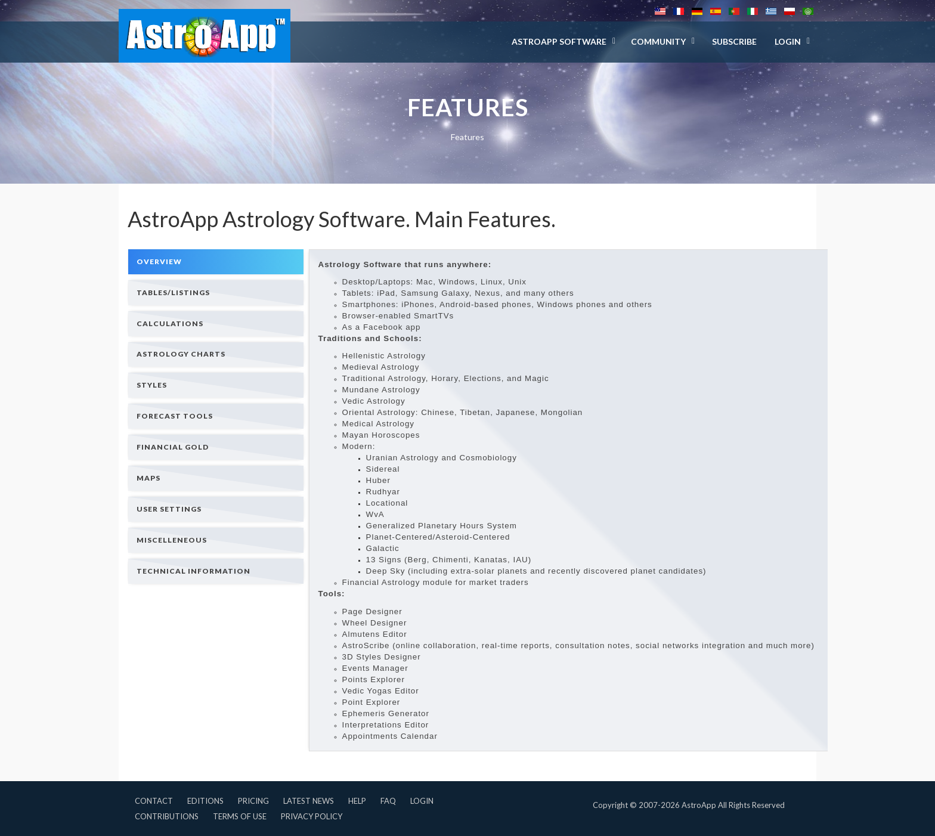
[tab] (215, 261)
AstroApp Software (559, 41)
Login (422, 801)
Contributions (167, 816)
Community (658, 41)
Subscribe (734, 41)
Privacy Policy (311, 816)
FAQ (388, 801)
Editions (205, 801)
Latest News (308, 801)
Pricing (253, 801)
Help (357, 801)
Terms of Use (240, 816)
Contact (154, 801)
